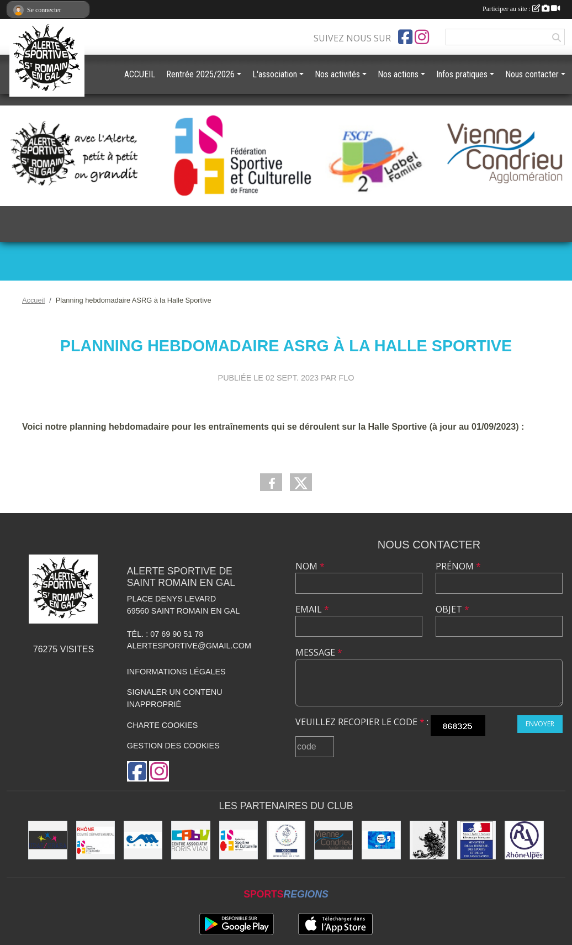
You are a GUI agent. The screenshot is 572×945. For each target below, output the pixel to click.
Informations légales (176, 671)
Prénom (458, 566)
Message (318, 652)
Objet (452, 609)
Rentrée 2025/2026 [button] (200, 74)
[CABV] (190, 840)
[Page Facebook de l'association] (405, 37)
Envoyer (540, 723)
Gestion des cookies (173, 745)
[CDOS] (286, 840)
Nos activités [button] (337, 74)
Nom (310, 566)
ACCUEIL (139, 74)
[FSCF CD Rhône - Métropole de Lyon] (95, 840)
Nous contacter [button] (532, 74)
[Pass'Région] (381, 840)
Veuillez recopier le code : (361, 722)
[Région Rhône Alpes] (524, 840)
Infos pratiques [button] (462, 74)
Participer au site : (521, 9)
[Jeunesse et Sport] (476, 840)
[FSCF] (238, 840)
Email (312, 609)
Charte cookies (162, 725)
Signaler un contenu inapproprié (175, 698)
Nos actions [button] (398, 74)
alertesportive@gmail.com (189, 645)
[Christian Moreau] (143, 840)
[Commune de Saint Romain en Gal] (429, 840)
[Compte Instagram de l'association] (422, 37)
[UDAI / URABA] (47, 840)
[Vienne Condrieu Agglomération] (333, 840)
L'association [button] (274, 74)
